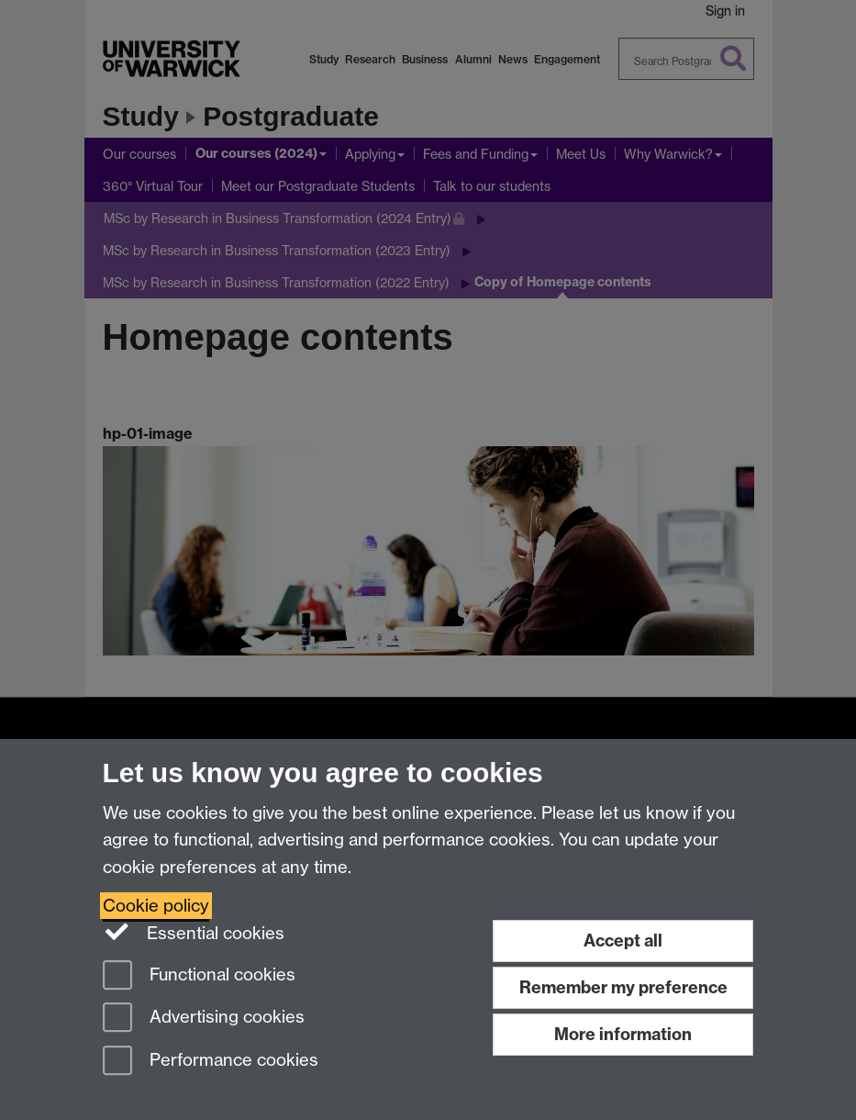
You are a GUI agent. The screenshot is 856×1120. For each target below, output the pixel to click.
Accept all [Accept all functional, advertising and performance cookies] (623, 940)
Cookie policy (156, 905)
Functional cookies (199, 976)
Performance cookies (210, 1062)
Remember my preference (623, 987)
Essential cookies (194, 932)
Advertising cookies (204, 1019)
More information (623, 1034)
